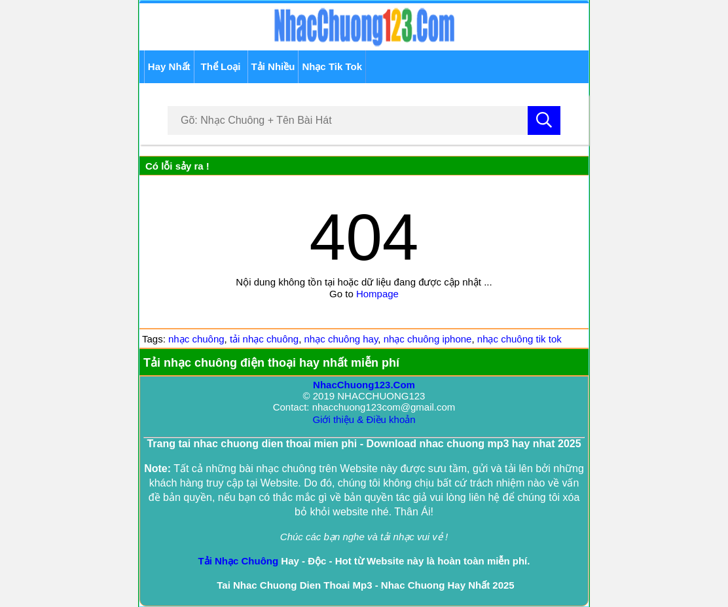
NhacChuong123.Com (364, 384)
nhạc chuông (196, 338)
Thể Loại (221, 66)
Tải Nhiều (273, 66)
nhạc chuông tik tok (519, 338)
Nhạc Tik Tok (332, 66)
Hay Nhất (169, 66)
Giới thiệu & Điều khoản (363, 419)
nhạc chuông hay (341, 338)
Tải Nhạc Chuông (238, 560)
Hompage (377, 293)
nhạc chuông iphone (428, 338)
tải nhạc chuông (264, 338)
